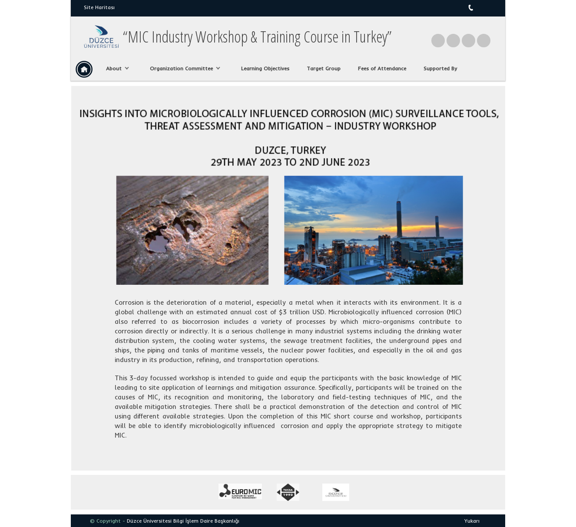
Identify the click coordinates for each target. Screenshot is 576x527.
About (115, 68)
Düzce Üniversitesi (149, 520)
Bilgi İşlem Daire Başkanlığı (206, 520)
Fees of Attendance (382, 68)
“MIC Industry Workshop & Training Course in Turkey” (257, 37)
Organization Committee (183, 68)
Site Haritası (99, 7)
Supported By (440, 68)
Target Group (324, 68)
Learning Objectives (265, 68)
